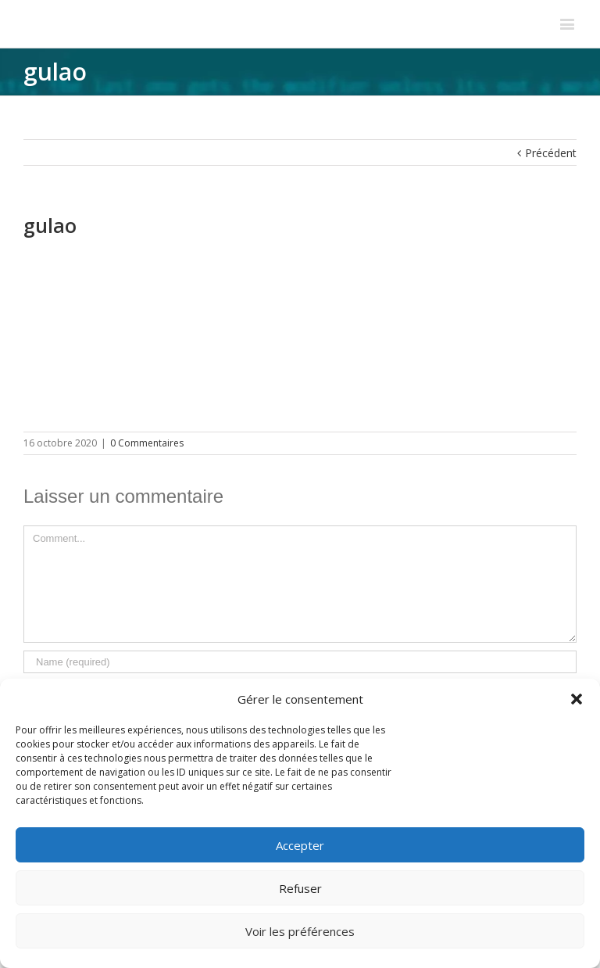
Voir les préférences (300, 931)
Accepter (300, 845)
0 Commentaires (147, 443)
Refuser (300, 888)
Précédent (551, 152)
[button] (576, 699)
